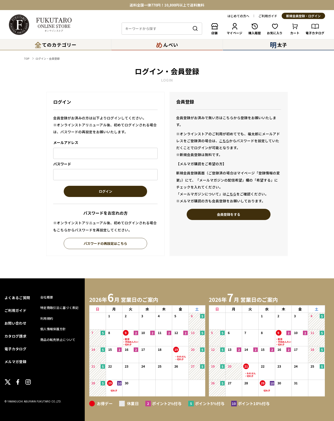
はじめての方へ (238, 15)
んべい (167, 45)
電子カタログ (15, 348)
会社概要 (46, 297)
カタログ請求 (15, 336)
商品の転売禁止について (57, 339)
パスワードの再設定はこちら (105, 244)
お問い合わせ (15, 323)
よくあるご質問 (17, 297)
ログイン (105, 192)
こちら (224, 140)
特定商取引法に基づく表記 (59, 307)
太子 (278, 45)
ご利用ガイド (267, 15)
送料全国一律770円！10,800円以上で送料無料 (167, 5)
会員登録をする (228, 215)
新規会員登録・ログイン (303, 16)
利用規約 (46, 318)
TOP (27, 58)
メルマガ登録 (15, 361)
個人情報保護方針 (53, 329)
